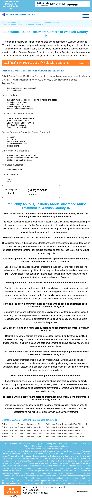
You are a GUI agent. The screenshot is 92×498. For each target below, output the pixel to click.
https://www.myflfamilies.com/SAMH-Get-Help (19, 473)
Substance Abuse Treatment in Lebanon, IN (65, 427)
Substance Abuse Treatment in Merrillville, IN (21, 433)
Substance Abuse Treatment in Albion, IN (64, 433)
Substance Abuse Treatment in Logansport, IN (66, 430)
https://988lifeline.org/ (56, 466)
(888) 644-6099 (57, 4)
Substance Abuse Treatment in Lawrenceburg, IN (23, 430)
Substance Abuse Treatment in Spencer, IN (21, 424)
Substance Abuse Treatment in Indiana (44, 23)
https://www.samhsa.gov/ (70, 468)
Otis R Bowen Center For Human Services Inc (33, 70)
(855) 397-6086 (38, 190)
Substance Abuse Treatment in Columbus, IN (21, 437)
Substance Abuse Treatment (13, 23)
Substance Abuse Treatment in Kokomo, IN (65, 437)
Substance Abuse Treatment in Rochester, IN (21, 427)
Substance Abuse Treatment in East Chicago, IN (67, 424)
